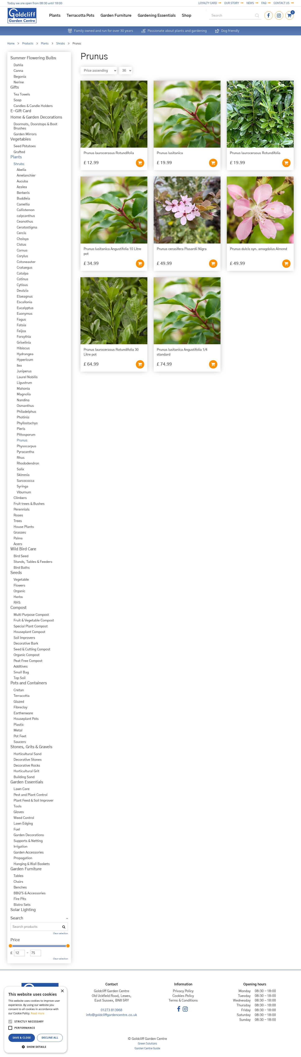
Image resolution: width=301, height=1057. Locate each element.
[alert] (35, 1020)
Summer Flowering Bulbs (33, 58)
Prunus (22, 440)
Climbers (20, 498)
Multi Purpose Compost (31, 614)
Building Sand (24, 777)
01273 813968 (111, 1010)
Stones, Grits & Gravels (31, 747)
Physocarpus (26, 446)
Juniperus (24, 371)
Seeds (16, 573)
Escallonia (24, 302)
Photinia (23, 417)
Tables (18, 876)
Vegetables (20, 139)
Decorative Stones (28, 759)
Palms (18, 538)
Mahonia (23, 388)
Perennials (21, 509)
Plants (16, 157)
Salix (20, 469)
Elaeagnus (25, 296)
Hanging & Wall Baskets (32, 864)
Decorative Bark (26, 643)
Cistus (21, 244)
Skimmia (23, 475)
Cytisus (22, 285)
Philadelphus (26, 411)
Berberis (23, 193)
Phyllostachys (27, 423)
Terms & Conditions (183, 1000)
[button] (35, 1047)
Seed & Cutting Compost (32, 649)
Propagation (23, 858)
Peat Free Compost (28, 661)
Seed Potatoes (25, 146)
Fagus (21, 319)
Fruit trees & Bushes (29, 503)
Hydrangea (25, 354)
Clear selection (60, 933)
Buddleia (23, 198)
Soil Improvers (24, 637)
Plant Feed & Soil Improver (34, 800)
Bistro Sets (22, 904)
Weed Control (24, 818)
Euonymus (24, 313)
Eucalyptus (25, 308)
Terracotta (21, 695)
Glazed (19, 701)
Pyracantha (25, 452)
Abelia (21, 169)
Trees (18, 521)
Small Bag (21, 672)
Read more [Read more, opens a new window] (37, 1013)
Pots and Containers (28, 683)
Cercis (21, 233)
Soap (17, 100)
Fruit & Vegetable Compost (34, 620)
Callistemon (25, 210)
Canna (18, 70)
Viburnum (24, 492)
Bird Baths (22, 567)
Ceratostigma (27, 227)
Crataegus (24, 267)
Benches (20, 887)
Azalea (22, 187)
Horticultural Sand (27, 754)
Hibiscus (23, 348)
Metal (18, 730)
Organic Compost (27, 655)
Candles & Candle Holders (33, 106)
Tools (18, 806)
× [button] (62, 991)
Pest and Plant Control (30, 795)
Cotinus (22, 279)
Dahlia (18, 65)
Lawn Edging (23, 823)
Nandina (23, 400)
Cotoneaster (26, 262)
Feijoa (21, 331)
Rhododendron (28, 463)
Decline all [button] (50, 1037)
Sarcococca (25, 480)
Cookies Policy (183, 996)
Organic (19, 591)
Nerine (19, 82)
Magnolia (24, 394)
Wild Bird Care (23, 549)
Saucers (20, 742)
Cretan (19, 690)
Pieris (21, 429)
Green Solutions (147, 1043)
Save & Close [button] (22, 1037)
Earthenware (23, 713)
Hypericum (25, 359)
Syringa (22, 486)
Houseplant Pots (26, 719)
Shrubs (19, 164)
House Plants (24, 526)
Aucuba (22, 181)
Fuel (17, 829)
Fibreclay (20, 707)
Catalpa (22, 273)
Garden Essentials (26, 782)
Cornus (22, 250)
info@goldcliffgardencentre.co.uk (111, 1015)
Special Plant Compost (31, 626)
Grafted (19, 152)
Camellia (23, 204)
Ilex (19, 365)
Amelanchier (26, 175)
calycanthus (26, 216)
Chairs (18, 881)
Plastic (19, 724)
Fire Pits (20, 899)
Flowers (19, 585)
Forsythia (24, 336)
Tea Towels (22, 94)
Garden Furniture (26, 869)
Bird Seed (21, 556)
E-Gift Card (20, 111)
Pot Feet (20, 736)
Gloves (19, 812)
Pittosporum (26, 434)
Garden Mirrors (25, 134)
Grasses (20, 532)
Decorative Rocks (27, 765)
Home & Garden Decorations (36, 117)
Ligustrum (24, 382)
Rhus (20, 457)
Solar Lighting (23, 910)
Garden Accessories (29, 852)
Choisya (23, 239)
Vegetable (21, 579)
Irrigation (20, 846)
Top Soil (20, 678)
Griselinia (24, 342)
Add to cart (140, 163)
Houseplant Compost (29, 632)
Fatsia (21, 325)
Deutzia (22, 290)
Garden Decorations (29, 835)
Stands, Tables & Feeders (33, 561)
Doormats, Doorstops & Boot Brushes (35, 126)
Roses (18, 515)
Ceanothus (25, 221)
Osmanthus (25, 405)
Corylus (22, 256)
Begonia (20, 76)
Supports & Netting (28, 841)
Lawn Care (21, 789)
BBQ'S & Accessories (30, 893)
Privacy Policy (183, 991)
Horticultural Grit (26, 771)
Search (16, 918)
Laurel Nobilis (27, 377)
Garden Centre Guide (147, 1048)
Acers (18, 544)
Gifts (14, 87)
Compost (18, 608)
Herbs (18, 597)
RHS (17, 602)
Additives (21, 666)
